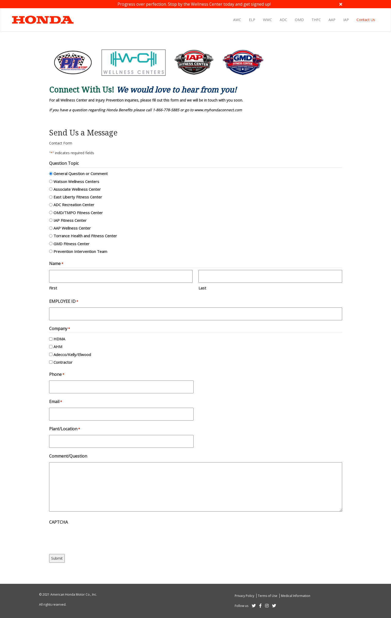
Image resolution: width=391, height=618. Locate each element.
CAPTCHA (58, 522)
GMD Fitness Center (71, 243)
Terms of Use (268, 596)
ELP (252, 19)
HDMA (59, 338)
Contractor (62, 362)
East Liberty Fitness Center (77, 196)
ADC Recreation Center (73, 204)
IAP (346, 19)
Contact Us (366, 19)
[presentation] (88, 538)
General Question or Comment (80, 173)
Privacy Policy (245, 596)
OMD (299, 19)
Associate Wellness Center (77, 189)
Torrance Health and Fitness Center (85, 235)
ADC (283, 19)
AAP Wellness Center (72, 228)
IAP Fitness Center (70, 220)
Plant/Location (64, 429)
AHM (57, 346)
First (53, 287)
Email (55, 401)
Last (202, 287)
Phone (56, 374)
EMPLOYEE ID (63, 301)
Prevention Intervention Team (80, 251)
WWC (267, 19)
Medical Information (295, 596)
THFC (316, 19)
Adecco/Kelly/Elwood (72, 354)
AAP (332, 19)
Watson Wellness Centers (76, 181)
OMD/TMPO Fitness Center (78, 212)
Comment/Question (68, 456)
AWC (237, 19)
